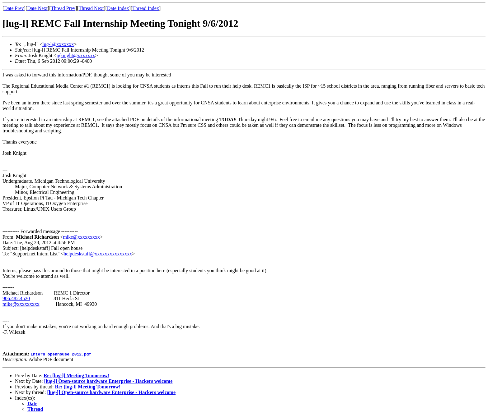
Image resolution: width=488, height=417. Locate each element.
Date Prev (14, 8)
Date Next (37, 8)
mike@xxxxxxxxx (81, 237)
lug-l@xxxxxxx (58, 44)
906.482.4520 (16, 298)
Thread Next (91, 8)
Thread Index (145, 8)
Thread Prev (63, 8)
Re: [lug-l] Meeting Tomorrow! (76, 375)
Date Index (118, 8)
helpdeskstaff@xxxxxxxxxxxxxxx (98, 253)
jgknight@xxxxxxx (75, 55)
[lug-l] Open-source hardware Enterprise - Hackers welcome (108, 381)
